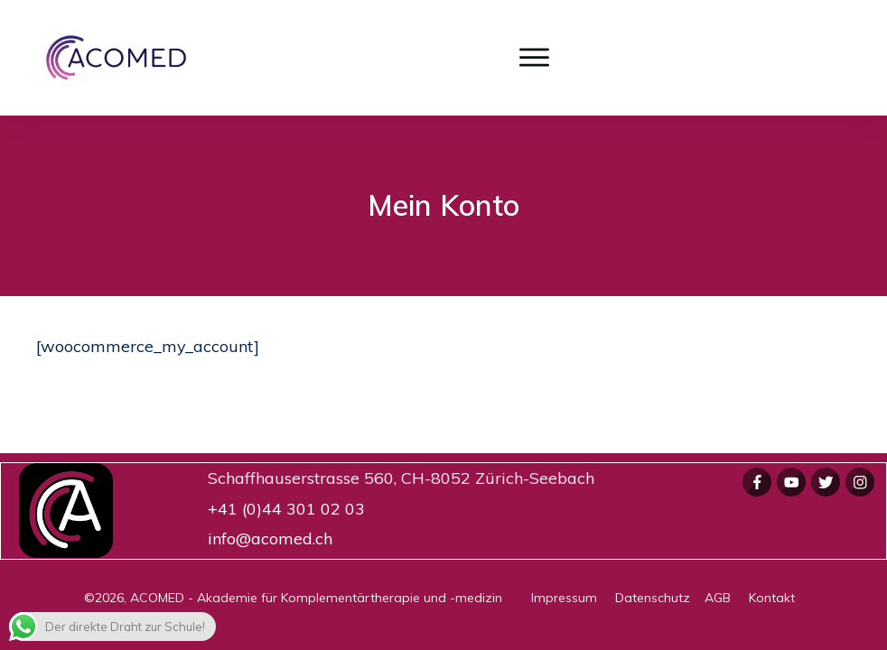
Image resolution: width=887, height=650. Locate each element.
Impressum (573, 598)
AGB (727, 598)
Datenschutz (660, 598)
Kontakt (772, 598)
